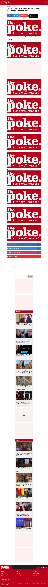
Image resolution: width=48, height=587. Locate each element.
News (2, 571)
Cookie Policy (7, 583)
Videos (18, 573)
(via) (8, 59)
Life (2, 573)
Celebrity (35, 571)
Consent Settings (20, 583)
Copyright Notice (28, 583)
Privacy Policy (13, 583)
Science (35, 575)
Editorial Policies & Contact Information (39, 583)
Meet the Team (5, 584)
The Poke (7, 2)
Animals (19, 575)
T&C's (2, 583)
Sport (2, 575)
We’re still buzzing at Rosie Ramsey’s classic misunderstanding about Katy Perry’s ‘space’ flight (23, 484)
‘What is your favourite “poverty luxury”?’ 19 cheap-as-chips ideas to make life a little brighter (23, 498)
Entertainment (36, 573)
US (1, 577)
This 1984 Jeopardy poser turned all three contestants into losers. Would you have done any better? (23, 528)
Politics (19, 571)
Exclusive (8, 6)
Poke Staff (9, 12)
